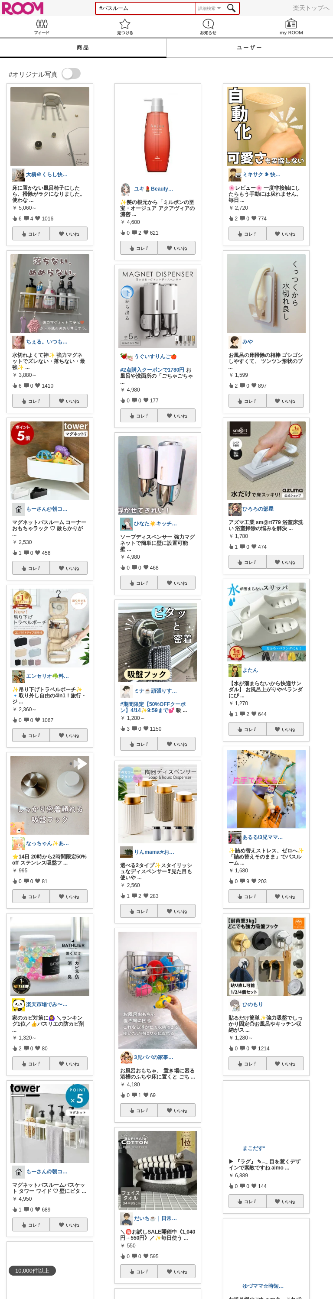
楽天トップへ (311, 7)
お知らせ (208, 26)
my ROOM (291, 26)
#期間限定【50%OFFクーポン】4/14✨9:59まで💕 (153, 707)
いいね (72, 234)
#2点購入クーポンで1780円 (152, 370)
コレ (34, 234)
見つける (124, 26)
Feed (41, 26)
